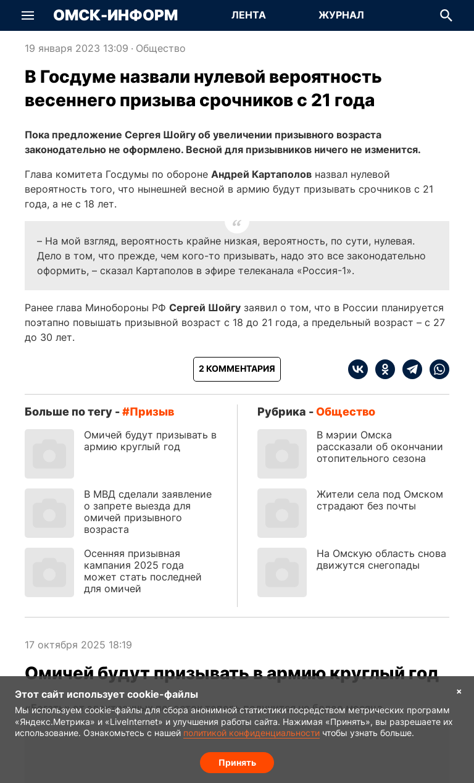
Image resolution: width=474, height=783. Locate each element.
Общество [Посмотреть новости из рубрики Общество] (161, 48)
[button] (27, 15)
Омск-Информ (115, 15)
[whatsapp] (435, 369)
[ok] (381, 369)
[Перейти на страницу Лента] (248, 15)
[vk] (358, 369)
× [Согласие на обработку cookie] (459, 690)
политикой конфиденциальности (251, 733)
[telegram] (408, 369)
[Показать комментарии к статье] (237, 369)
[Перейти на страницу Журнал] (341, 15)
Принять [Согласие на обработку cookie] (237, 761)
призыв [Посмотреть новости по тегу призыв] (152, 411)
